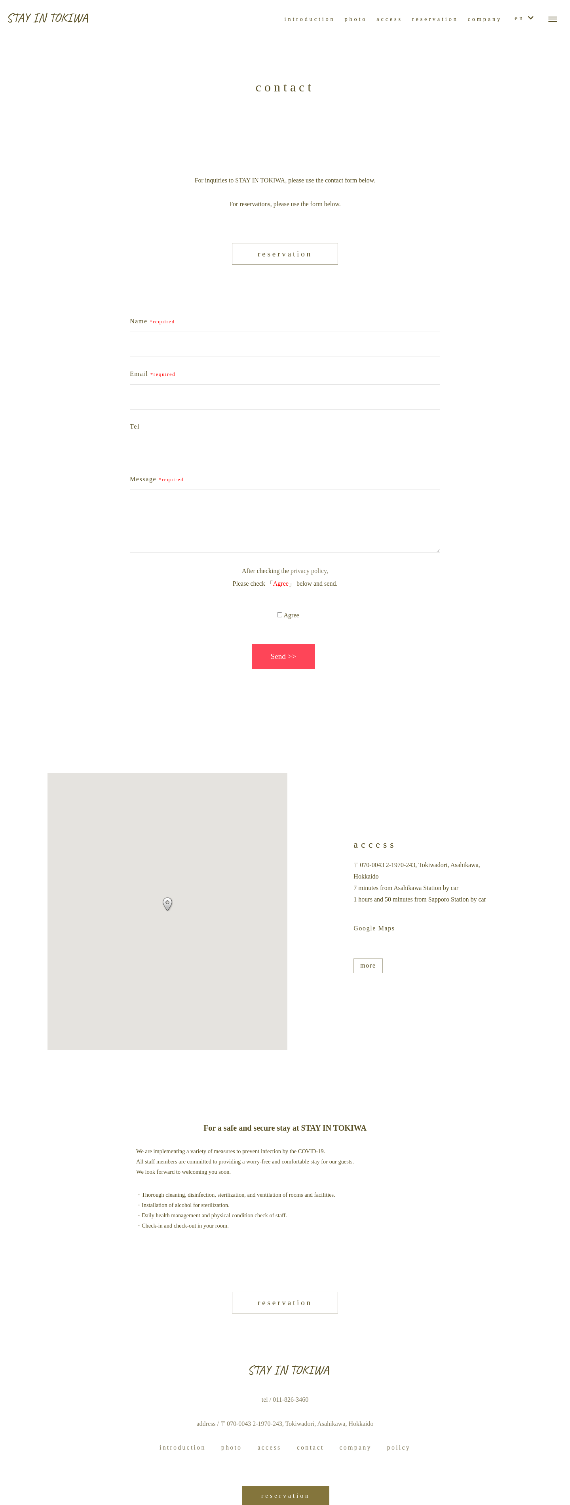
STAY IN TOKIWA (47, 17)
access (269, 1447)
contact (310, 1447)
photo (231, 1447)
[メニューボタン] (552, 19)
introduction (183, 1447)
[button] (167, 904)
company (356, 1447)
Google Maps (374, 928)
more (368, 965)
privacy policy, (309, 570)
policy (398, 1447)
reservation (285, 254)
